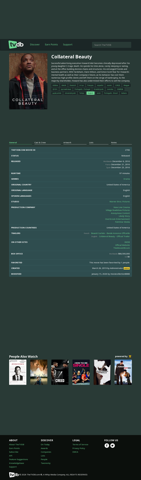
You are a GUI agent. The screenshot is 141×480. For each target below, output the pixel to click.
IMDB (127, 242)
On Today (45, 444)
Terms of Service (80, 444)
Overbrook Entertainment (117, 219)
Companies (46, 452)
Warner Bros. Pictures (120, 201)
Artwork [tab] (67, 142)
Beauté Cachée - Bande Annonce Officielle (110, 233)
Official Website (122, 245)
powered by (123, 356)
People (44, 459)
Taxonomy (46, 463)
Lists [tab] (91, 142)
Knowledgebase (16, 463)
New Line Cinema (122, 207)
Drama (127, 179)
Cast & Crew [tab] (40, 142)
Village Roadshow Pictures (118, 210)
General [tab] (13, 142)
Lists (43, 455)
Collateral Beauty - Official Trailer (114, 236)
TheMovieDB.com (121, 248)
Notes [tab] (114, 142)
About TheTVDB (16, 444)
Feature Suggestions (18, 459)
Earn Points (51, 44)
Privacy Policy (78, 448)
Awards (44, 448)
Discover (35, 44)
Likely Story (124, 216)
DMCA (75, 452)
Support (67, 44)
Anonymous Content (120, 213)
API (10, 455)
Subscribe (13, 452)
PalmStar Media (122, 222)
